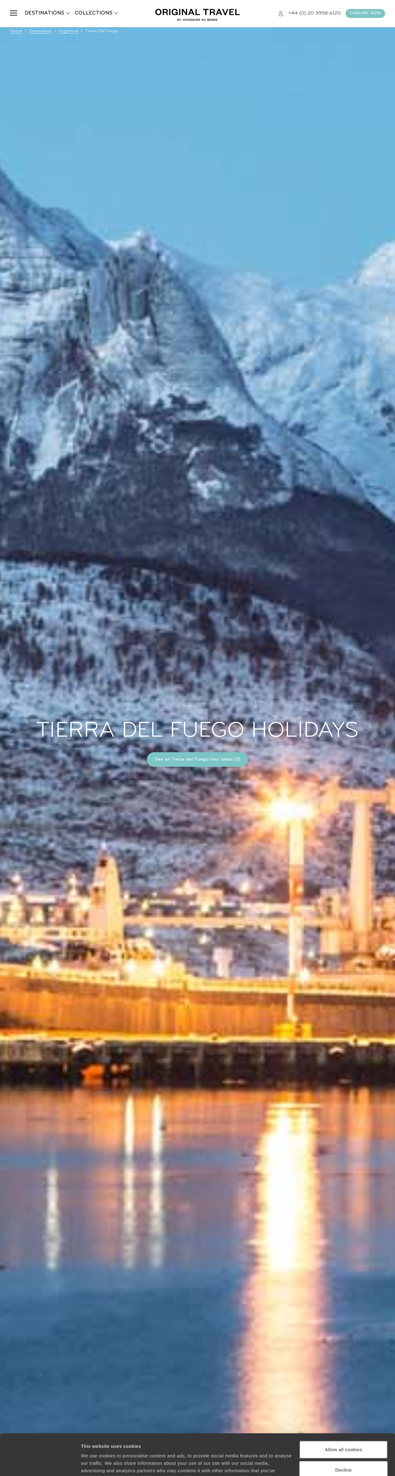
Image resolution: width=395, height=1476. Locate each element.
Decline (343, 1431)
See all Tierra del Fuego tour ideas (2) (197, 759)
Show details (95, 1463)
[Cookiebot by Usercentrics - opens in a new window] (40, 1464)
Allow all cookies (343, 1411)
